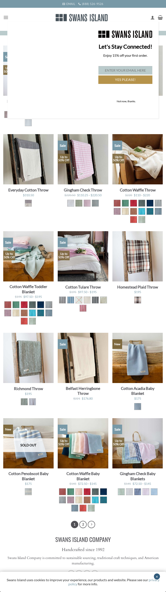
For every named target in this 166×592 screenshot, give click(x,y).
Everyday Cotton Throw (28, 190)
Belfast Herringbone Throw (83, 391)
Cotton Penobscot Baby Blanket (28, 476)
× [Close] (157, 576)
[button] (5, 17)
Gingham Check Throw (83, 190)
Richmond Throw (28, 388)
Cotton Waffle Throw (138, 190)
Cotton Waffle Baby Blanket (83, 476)
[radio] (28, 122)
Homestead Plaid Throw (137, 287)
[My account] (152, 17)
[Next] (91, 524)
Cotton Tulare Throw (83, 287)
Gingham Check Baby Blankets (137, 476)
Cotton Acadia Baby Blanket (137, 391)
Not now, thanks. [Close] (126, 101)
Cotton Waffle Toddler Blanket (28, 289)
